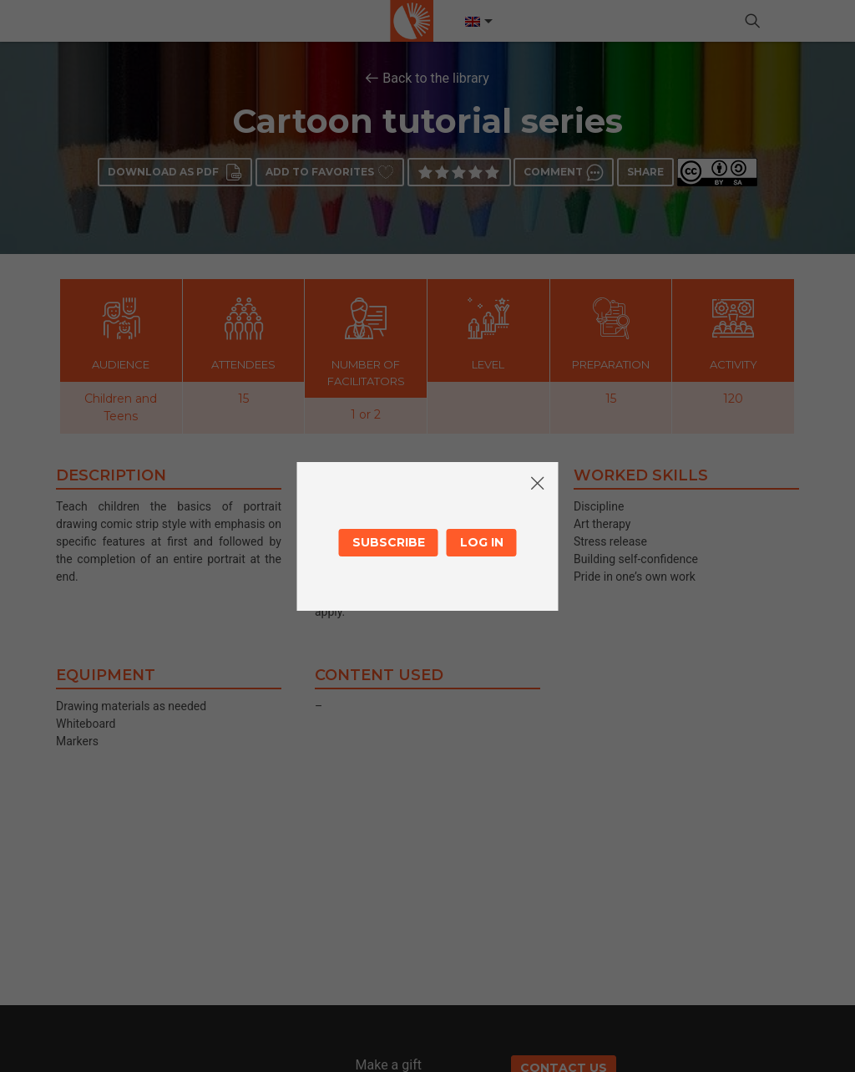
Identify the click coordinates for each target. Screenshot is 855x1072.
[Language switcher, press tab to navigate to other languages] (477, 21)
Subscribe (388, 542)
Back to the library (435, 78)
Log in (481, 542)
